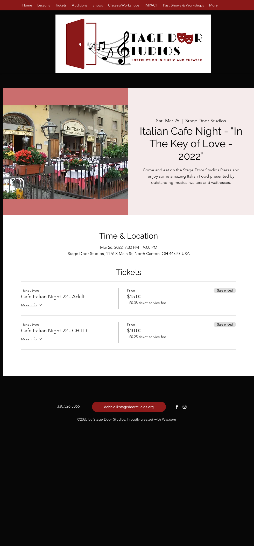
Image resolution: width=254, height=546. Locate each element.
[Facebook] (176, 406)
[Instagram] (184, 406)
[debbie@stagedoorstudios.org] (129, 407)
